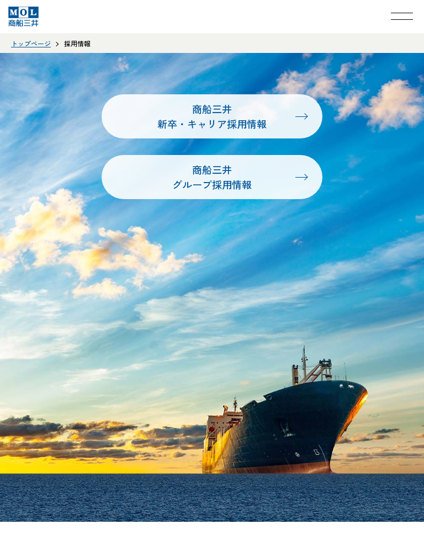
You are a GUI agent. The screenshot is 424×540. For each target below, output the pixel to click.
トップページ (31, 43)
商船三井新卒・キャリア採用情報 (212, 116)
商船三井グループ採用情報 (212, 176)
